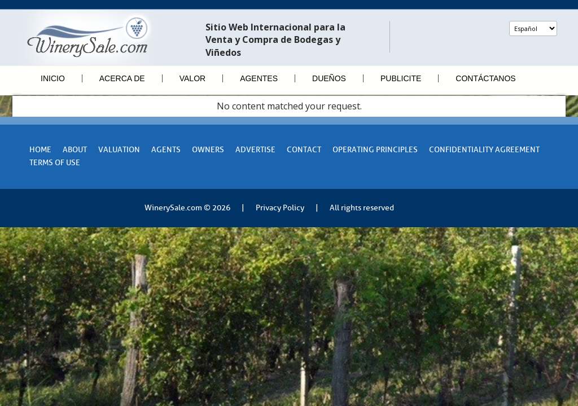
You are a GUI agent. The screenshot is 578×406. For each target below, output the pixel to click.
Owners (208, 150)
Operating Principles (375, 150)
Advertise (255, 150)
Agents (166, 150)
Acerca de (122, 78)
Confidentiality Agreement (484, 150)
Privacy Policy (280, 208)
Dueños (329, 78)
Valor (192, 78)
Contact (304, 150)
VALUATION (119, 150)
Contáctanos (485, 78)
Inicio (53, 78)
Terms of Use (54, 162)
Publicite (400, 78)
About (75, 150)
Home (40, 150)
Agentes (259, 78)
